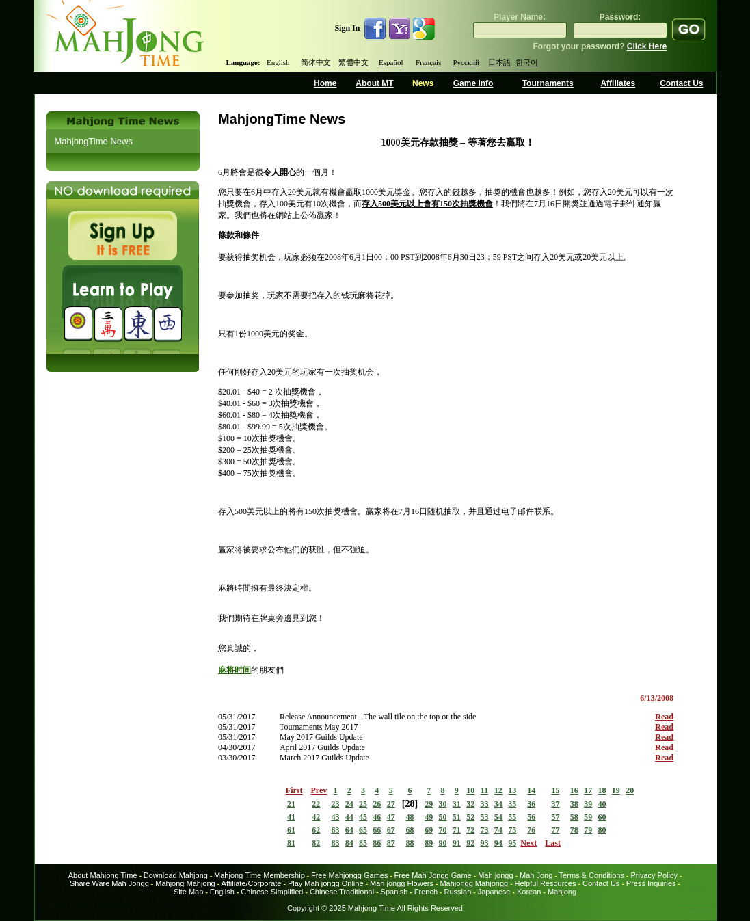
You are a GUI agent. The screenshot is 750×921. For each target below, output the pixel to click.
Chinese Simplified (272, 891)
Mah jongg (495, 875)
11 (484, 790)
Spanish (394, 891)
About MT (374, 83)
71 (457, 830)
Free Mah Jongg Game (433, 875)
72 (470, 830)
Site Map (188, 891)
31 (457, 804)
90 (443, 843)
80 (602, 830)
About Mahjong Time (102, 875)
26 (377, 804)
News (422, 83)
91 (457, 843)
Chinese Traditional (342, 891)
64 (349, 830)
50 (443, 817)
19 (616, 790)
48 (409, 817)
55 (512, 817)
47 (391, 817)
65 (363, 830)
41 (291, 817)
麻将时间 (234, 670)
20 (630, 790)
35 (512, 804)
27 (391, 804)
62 (316, 830)
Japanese (494, 891)
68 (409, 830)
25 (363, 804)
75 (512, 830)
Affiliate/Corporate (252, 883)
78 (574, 830)
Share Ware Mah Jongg (109, 883)
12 (498, 790)
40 (602, 804)
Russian (458, 891)
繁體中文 (353, 62)
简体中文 (316, 62)
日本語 (499, 62)
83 (335, 843)
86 (377, 843)
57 (556, 817)
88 (409, 843)
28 (409, 804)
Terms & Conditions (591, 875)
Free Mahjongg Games (349, 875)
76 (531, 830)
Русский (466, 62)
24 (349, 804)
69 (429, 830)
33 (485, 804)
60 (602, 817)
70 (443, 830)
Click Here (647, 46)
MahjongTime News (94, 141)
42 (316, 817)
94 (498, 843)
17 (588, 790)
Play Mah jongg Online (326, 883)
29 (429, 804)
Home (325, 83)
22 (316, 804)
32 (470, 804)
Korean (529, 891)
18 (602, 790)
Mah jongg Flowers (401, 883)
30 (443, 804)
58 (574, 817)
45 (363, 817)
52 (470, 817)
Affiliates (617, 83)
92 (470, 843)
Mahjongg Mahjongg (474, 883)
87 (391, 843)
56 (531, 817)
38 (574, 804)
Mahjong (562, 891)
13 (512, 790)
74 (498, 830)
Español (391, 62)
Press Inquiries (651, 883)
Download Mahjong (176, 875)
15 (556, 790)
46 (377, 817)
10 (470, 790)
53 (485, 817)
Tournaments (548, 83)
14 (531, 790)
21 (291, 804)
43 (335, 817)
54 (498, 817)
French (426, 891)
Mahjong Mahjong (185, 883)
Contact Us (681, 83)
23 (335, 804)
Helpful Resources (545, 883)
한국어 (526, 62)
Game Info (473, 83)
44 (349, 817)
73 (485, 830)
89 (429, 843)
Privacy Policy (653, 875)
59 (588, 817)
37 (556, 804)
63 (335, 830)
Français (428, 62)
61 (291, 830)
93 (485, 843)
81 (291, 843)
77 (556, 830)
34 (498, 804)
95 (512, 843)
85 (363, 843)
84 (349, 843)
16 (574, 790)
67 (391, 830)
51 (457, 817)
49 (429, 817)
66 (377, 830)
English (278, 62)
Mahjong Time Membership (259, 875)
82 (316, 843)
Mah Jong (536, 875)
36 (531, 804)
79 (588, 830)
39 (588, 804)
